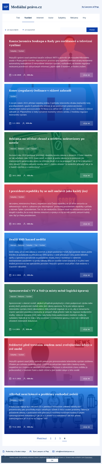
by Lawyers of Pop (90, 7)
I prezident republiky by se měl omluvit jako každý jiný (48, 191)
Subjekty (62, 17)
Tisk (18, 17)
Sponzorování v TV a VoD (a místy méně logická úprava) (49, 291)
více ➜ (86, 75)
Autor (50, 17)
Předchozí (42, 438)
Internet (40, 17)
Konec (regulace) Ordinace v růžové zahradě (40, 90)
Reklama (74, 17)
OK (52, 460)
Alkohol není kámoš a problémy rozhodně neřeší (43, 394)
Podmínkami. (88, 457)
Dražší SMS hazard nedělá (27, 239)
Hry (84, 17)
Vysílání (28, 17)
